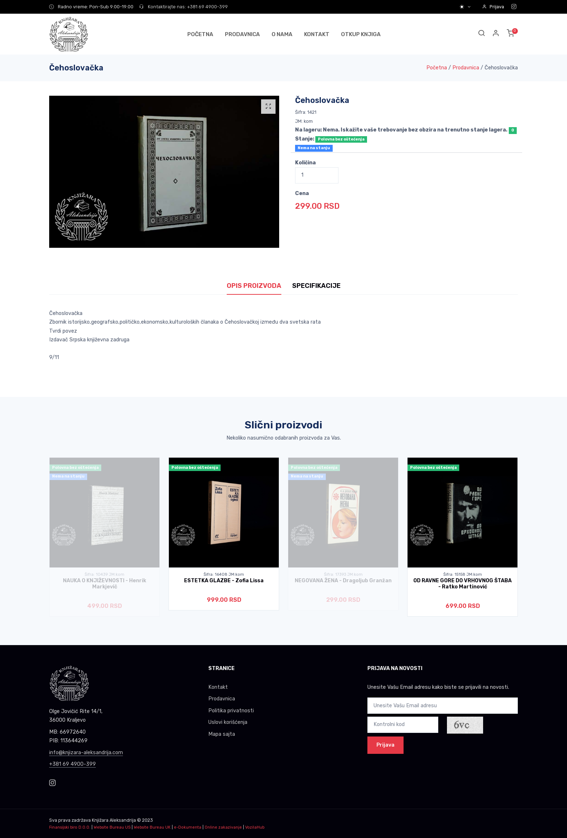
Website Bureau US (112, 827)
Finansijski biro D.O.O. (69, 827)
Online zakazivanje (223, 827)
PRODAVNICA (242, 34)
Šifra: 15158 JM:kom (462, 574)
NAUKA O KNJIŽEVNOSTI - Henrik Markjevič (104, 584)
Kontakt (218, 687)
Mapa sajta (221, 734)
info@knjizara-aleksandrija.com (86, 753)
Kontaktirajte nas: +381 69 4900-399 (183, 6)
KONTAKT (316, 34)
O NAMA (282, 34)
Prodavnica (465, 68)
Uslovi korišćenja (227, 722)
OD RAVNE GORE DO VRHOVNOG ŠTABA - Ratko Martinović (462, 584)
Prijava (493, 6)
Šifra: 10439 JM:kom (104, 574)
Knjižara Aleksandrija (114, 820)
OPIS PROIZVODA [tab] (254, 286)
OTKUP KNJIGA (361, 34)
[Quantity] (316, 175)
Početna (436, 68)
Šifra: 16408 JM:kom (224, 574)
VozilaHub (254, 827)
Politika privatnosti (231, 711)
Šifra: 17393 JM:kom (343, 574)
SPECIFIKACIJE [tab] (316, 286)
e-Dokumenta (187, 827)
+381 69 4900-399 (72, 764)
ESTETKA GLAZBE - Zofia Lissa (224, 581)
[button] (496, 34)
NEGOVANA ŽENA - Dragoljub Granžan (343, 581)
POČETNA (200, 34)
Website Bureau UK (152, 827)
